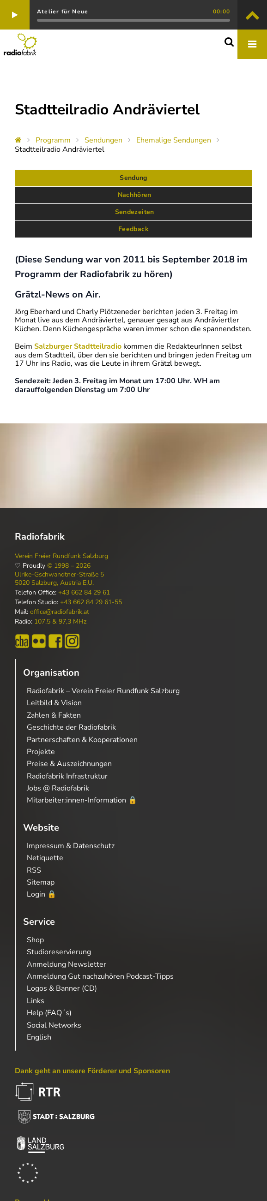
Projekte (41, 752)
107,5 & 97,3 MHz (60, 622)
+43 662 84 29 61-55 (91, 602)
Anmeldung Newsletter (66, 964)
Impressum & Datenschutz (71, 846)
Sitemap (41, 882)
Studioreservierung (59, 952)
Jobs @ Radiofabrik (58, 788)
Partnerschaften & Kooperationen (82, 740)
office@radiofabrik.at (59, 612)
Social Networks (54, 1025)
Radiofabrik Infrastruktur (67, 776)
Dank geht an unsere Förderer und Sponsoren (92, 1071)
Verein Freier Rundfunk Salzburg (61, 556)
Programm (53, 140)
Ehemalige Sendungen (173, 140)
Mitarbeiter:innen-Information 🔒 (82, 800)
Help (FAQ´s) (49, 1013)
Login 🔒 (41, 894)
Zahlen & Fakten (54, 715)
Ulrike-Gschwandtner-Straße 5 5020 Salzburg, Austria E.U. (59, 579)
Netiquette (45, 858)
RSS (34, 870)
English (39, 1037)
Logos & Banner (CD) (62, 988)
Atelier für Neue (62, 11)
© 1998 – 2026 (69, 566)
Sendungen (103, 140)
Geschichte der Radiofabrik (71, 727)
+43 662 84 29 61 (84, 593)
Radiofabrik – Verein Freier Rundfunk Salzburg (103, 691)
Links (35, 1001)
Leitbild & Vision (54, 703)
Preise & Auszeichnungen (69, 764)
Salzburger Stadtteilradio (77, 346)
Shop (35, 940)
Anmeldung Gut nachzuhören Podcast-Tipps (100, 976)
